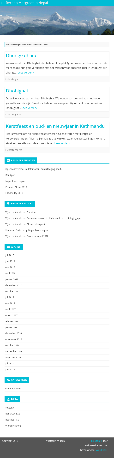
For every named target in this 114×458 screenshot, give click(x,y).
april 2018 (10, 273)
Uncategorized (14, 79)
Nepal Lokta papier (15, 181)
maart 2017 (11, 315)
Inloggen (9, 407)
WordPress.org (13, 425)
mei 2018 (10, 267)
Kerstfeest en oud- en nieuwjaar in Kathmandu (55, 126)
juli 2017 (9, 297)
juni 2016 (10, 369)
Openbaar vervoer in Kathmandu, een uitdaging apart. (33, 168)
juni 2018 (10, 261)
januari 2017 (11, 327)
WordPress (101, 449)
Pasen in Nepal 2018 (16, 187)
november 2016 (13, 339)
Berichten (12, 413)
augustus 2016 (13, 357)
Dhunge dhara (21, 55)
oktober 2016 (12, 345)
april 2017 (10, 309)
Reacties (12, 419)
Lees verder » (26, 72)
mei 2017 (10, 303)
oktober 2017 (12, 291)
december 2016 (13, 333)
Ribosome (96, 440)
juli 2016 (9, 363)
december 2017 (13, 285)
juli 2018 (9, 255)
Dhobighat (17, 91)
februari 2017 (12, 321)
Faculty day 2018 (14, 192)
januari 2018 (11, 279)
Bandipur (10, 175)
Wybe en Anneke (14, 212)
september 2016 (14, 351)
